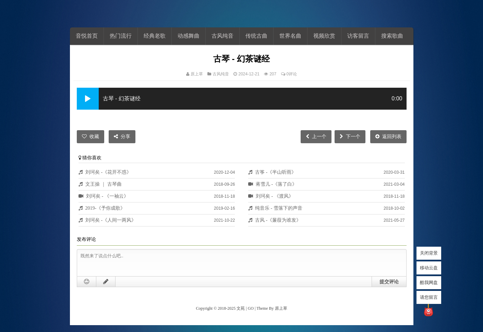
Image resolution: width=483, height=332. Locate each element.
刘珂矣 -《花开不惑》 (108, 172)
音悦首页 (87, 36)
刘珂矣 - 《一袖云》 (107, 196)
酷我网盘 (429, 282)
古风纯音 (222, 36)
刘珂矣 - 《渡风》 (275, 196)
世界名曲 (290, 36)
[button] (88, 99)
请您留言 (429, 297)
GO (251, 308)
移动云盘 (429, 267)
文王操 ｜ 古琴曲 (103, 184)
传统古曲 (256, 36)
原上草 (197, 74)
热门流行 (121, 36)
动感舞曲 (189, 36)
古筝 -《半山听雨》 (276, 172)
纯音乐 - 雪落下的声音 (279, 208)
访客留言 (358, 36)
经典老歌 (155, 36)
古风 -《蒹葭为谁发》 (278, 220)
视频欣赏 (324, 36)
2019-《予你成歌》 (105, 208)
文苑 (241, 308)
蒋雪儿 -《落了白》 (276, 184)
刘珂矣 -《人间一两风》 (110, 220)
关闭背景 (429, 253)
